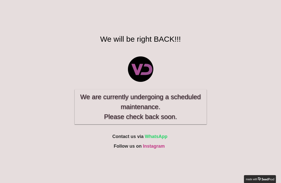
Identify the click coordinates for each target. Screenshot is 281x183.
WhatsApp (156, 136)
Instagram (154, 146)
